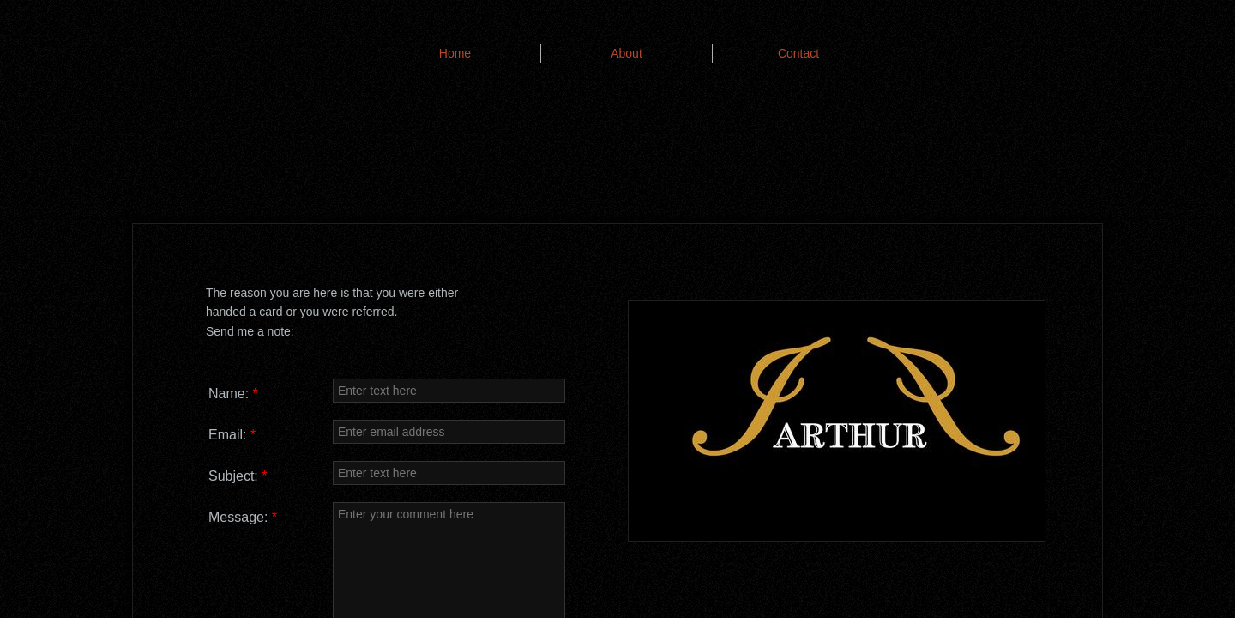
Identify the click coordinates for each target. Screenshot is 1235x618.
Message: (242, 517)
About (626, 53)
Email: (232, 434)
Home (455, 53)
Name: (233, 393)
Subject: (238, 476)
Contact (798, 53)
